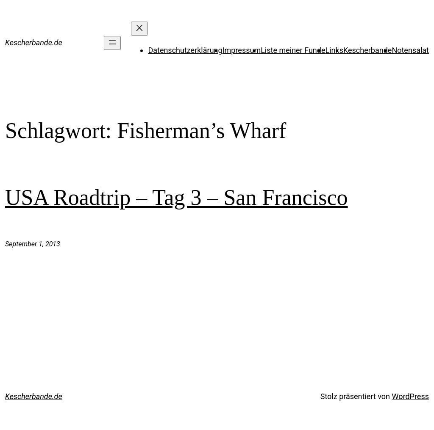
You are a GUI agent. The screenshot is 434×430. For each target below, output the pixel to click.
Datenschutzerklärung (185, 50)
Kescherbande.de (33, 42)
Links (334, 50)
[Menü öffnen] (112, 43)
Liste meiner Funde (293, 50)
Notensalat (410, 50)
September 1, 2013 (32, 244)
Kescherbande (367, 50)
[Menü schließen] (139, 29)
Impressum (242, 50)
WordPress (410, 396)
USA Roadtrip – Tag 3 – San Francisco (176, 197)
